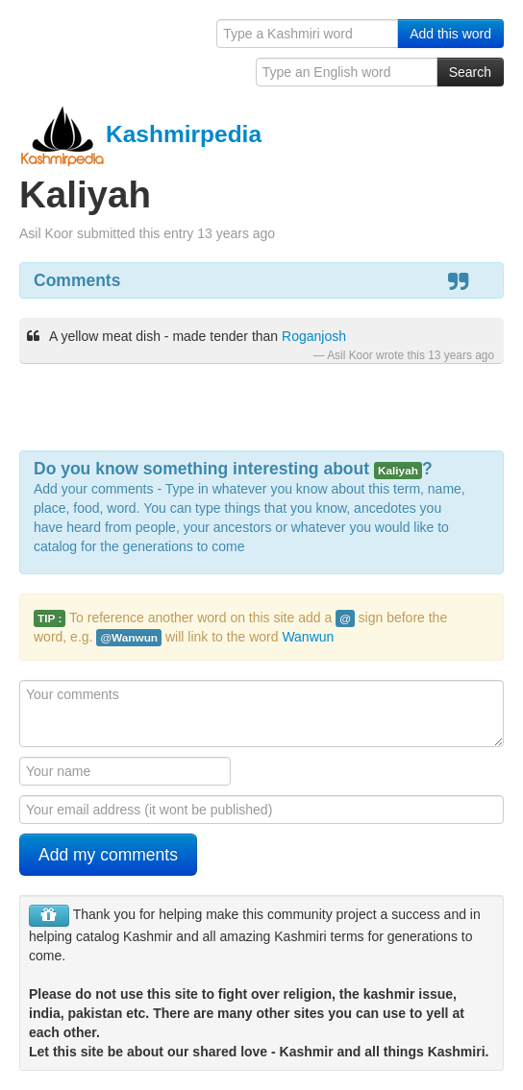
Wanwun (308, 636)
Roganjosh (314, 336)
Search (470, 72)
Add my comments (108, 854)
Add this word (450, 33)
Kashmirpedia (140, 134)
